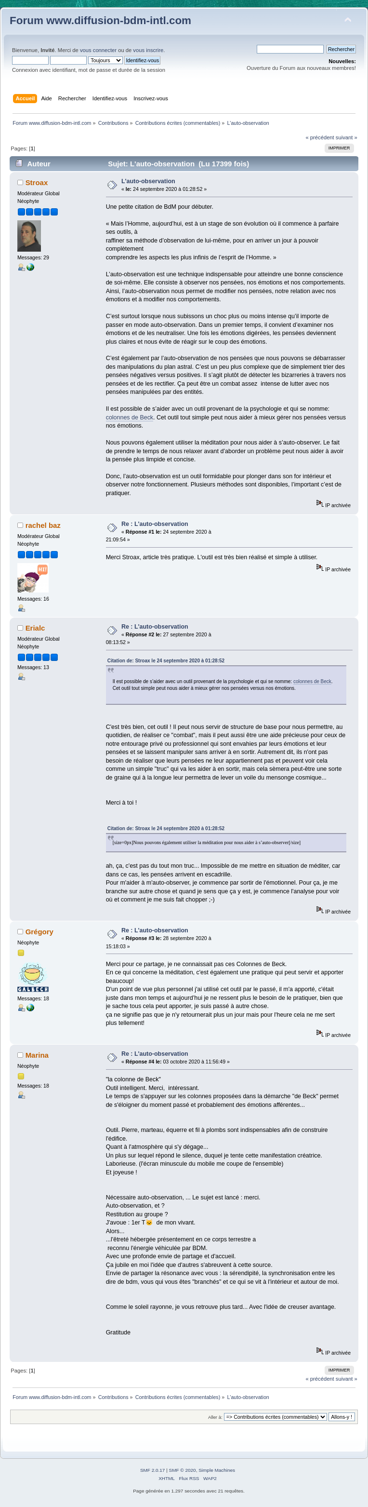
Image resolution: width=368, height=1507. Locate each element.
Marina (37, 1055)
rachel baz (43, 525)
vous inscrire (148, 50)
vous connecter (98, 50)
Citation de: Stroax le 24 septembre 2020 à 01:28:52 (165, 660)
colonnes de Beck (129, 417)
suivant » (346, 137)
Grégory (39, 932)
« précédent (319, 137)
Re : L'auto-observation (154, 524)
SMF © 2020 (182, 1470)
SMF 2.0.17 (152, 1470)
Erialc (35, 628)
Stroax (37, 182)
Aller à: (215, 1417)
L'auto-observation (148, 181)
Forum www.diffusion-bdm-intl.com (100, 20)
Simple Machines (216, 1470)
